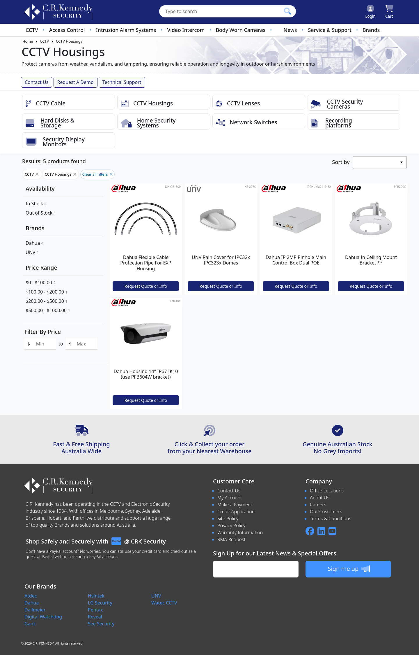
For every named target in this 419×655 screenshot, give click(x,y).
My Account (229, 497)
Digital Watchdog (43, 616)
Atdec (30, 596)
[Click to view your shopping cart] (389, 11)
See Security (101, 623)
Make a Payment (234, 504)
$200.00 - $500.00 (47, 301)
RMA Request (231, 539)
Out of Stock (41, 213)
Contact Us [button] (36, 82)
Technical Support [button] (121, 82)
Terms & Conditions (330, 518)
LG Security (100, 603)
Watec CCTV (164, 603)
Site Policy (227, 518)
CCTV (32, 29)
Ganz (29, 623)
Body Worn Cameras (241, 29)
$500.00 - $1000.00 (48, 310)
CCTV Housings (69, 41)
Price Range (41, 267)
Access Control (67, 29)
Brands (371, 29)
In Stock (36, 203)
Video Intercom (186, 29)
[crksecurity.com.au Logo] (58, 12)
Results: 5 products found (54, 161)
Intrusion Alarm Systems (126, 29)
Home (27, 41)
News (290, 29)
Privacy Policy (231, 525)
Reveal (95, 616)
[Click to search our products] (287, 11)
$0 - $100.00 (41, 282)
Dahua (35, 243)
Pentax (95, 610)
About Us (319, 497)
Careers (318, 504)
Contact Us (228, 490)
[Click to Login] (370, 11)
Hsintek (96, 596)
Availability (40, 188)
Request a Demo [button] (75, 82)
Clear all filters (97, 174)
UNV (32, 252)
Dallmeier (35, 610)
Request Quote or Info (146, 286)
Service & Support (330, 29)
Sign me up (349, 568)
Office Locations (327, 490)
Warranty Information (240, 532)
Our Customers (326, 511)
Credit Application (236, 511)
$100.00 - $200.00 (47, 292)
